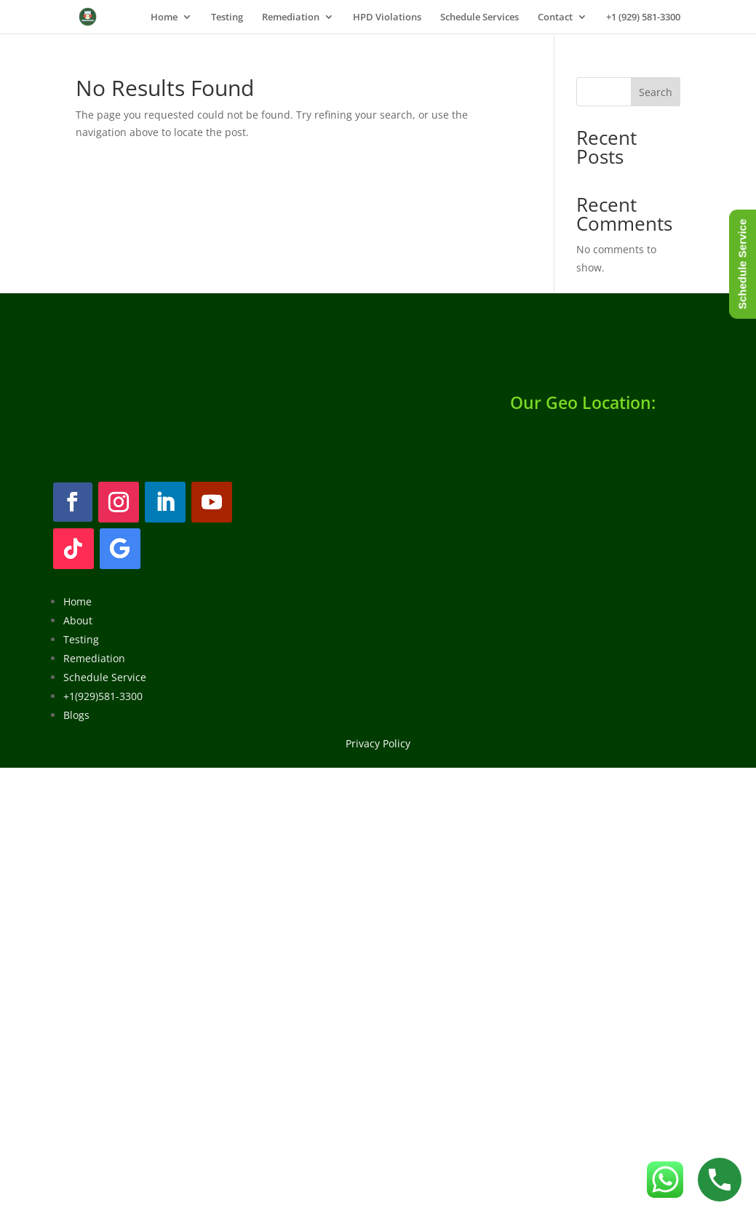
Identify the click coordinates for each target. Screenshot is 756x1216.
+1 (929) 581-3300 (643, 17)
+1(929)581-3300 (103, 696)
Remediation (290, 17)
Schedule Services (479, 17)
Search (655, 92)
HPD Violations (387, 17)
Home (164, 17)
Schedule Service (104, 677)
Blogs (76, 715)
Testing (227, 17)
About (77, 620)
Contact (555, 17)
